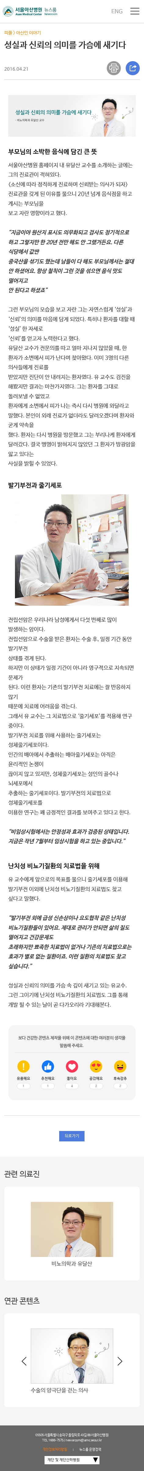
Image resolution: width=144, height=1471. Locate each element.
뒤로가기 (72, 1136)
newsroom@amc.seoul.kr (84, 1440)
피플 (8, 32)
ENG (117, 12)
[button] (117, 1364)
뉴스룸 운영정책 (90, 1449)
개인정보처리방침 (55, 1449)
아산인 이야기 (28, 32)
